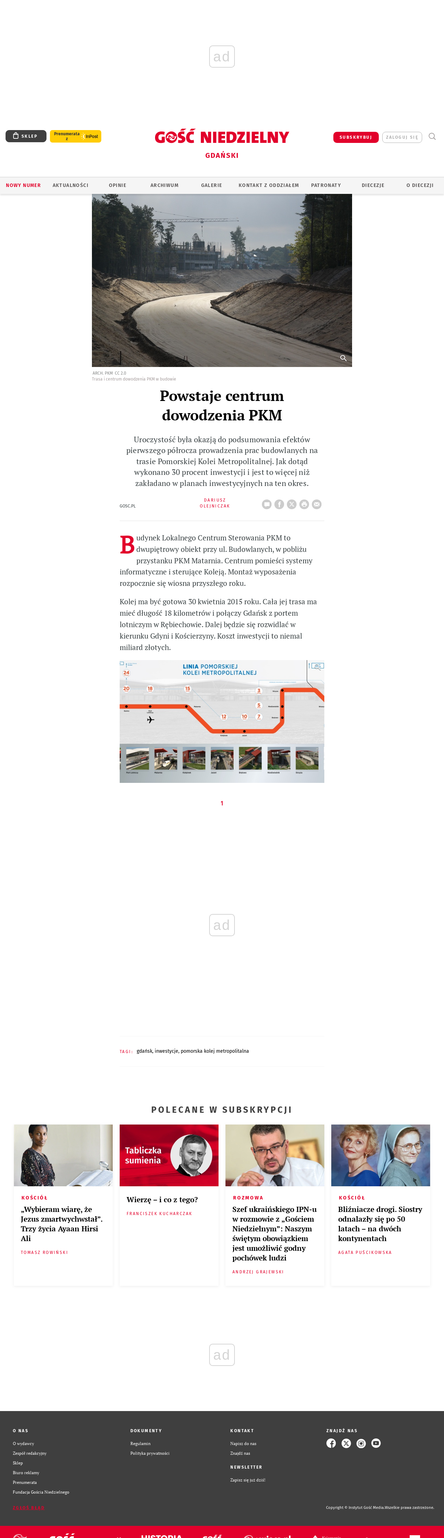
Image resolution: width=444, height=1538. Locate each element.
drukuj (305, 502)
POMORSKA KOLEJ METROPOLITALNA (215, 1051)
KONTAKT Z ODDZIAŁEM (269, 185)
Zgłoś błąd (29, 1507)
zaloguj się (402, 137)
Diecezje (373, 185)
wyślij (318, 502)
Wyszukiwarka (432, 136)
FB (280, 502)
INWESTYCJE (166, 1051)
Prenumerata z (67, 136)
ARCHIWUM (165, 185)
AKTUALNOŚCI (70, 185)
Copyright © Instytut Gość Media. (355, 1507)
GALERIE (211, 185)
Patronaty (326, 185)
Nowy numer (23, 185)
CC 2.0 (120, 373)
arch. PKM (103, 373)
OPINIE (117, 185)
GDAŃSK (144, 1051)
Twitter (293, 502)
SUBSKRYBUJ (356, 137)
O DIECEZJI (420, 185)
